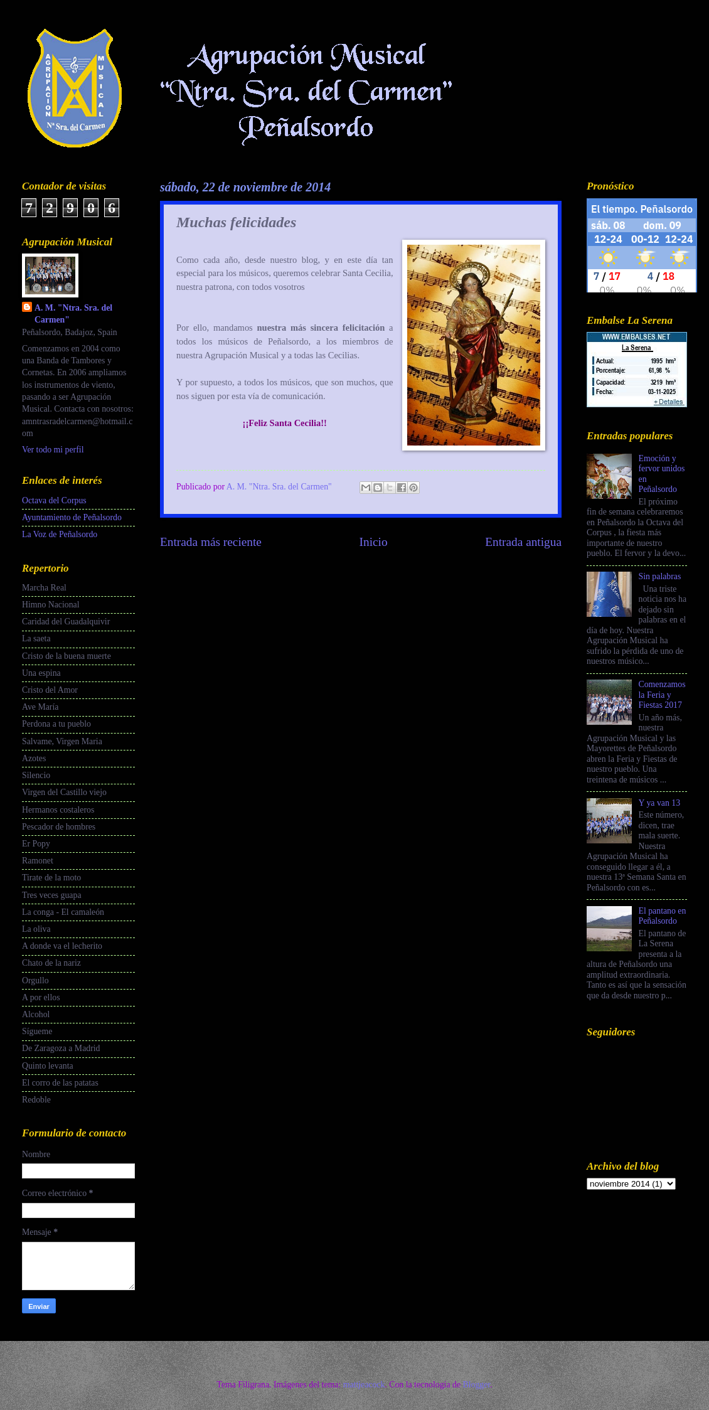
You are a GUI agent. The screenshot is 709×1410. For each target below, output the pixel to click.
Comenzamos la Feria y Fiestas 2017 (662, 695)
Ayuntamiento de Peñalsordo (72, 517)
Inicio (374, 541)
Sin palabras (660, 576)
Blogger (476, 1384)
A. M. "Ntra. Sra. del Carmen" (73, 313)
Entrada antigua (523, 541)
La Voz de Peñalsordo (59, 534)
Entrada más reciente (211, 541)
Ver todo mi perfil (52, 449)
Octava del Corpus (54, 500)
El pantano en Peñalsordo (662, 916)
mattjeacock (364, 1384)
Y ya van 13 (660, 803)
